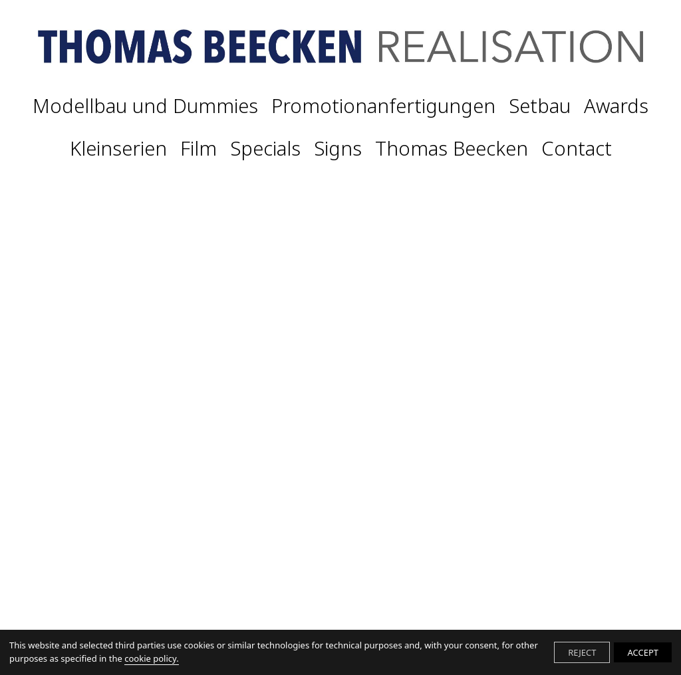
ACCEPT (642, 652)
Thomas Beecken (451, 149)
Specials (265, 149)
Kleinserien (118, 149)
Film (198, 149)
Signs (338, 149)
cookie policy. (151, 658)
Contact (576, 149)
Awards (616, 106)
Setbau (540, 106)
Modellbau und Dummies (145, 106)
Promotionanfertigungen (383, 106)
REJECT (582, 652)
